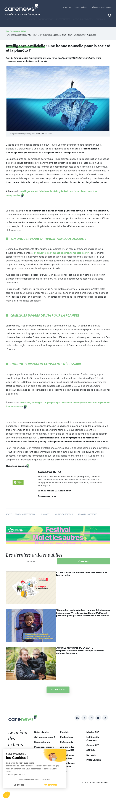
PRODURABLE (93, 760)
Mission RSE (92, 732)
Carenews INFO (18, 31)
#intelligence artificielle (20, 514)
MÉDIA (10, 19)
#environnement (87, 514)
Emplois (100, 19)
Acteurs (31, 561)
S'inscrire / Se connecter (101, 7)
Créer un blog (81, 7)
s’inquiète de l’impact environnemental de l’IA (61, 252)
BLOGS (20, 19)
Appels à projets (83, 19)
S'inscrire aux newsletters (67, 756)
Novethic (91, 755)
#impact (45, 514)
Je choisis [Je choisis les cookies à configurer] (19, 785)
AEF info (90, 750)
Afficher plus (58, 690)
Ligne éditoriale (42, 742)
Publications (45, 19)
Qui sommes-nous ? (44, 737)
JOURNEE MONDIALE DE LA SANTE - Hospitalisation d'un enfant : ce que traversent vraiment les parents (80, 650)
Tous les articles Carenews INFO (54, 490)
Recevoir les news (47, 496)
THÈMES (30, 19)
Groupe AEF (92, 745)
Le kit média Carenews (92, 738)
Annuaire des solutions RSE (67, 748)
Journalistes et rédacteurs (67, 764)
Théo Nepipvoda (89, 35)
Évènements (63, 19)
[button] (6, 794)
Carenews (83, 561)
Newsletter (66, 7)
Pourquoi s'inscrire (44, 747)
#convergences (64, 514)
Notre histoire (41, 732)
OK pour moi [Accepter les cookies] (50, 785)
